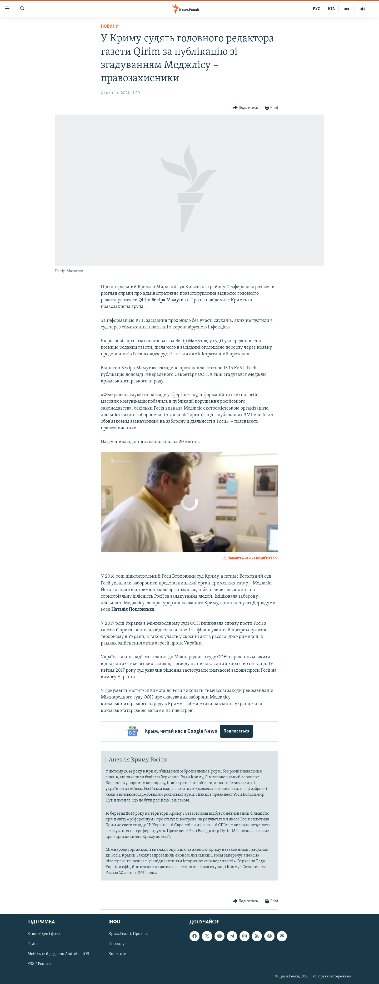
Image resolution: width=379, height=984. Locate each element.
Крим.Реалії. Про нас (128, 934)
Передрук (117, 944)
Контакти (117, 954)
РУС (316, 9)
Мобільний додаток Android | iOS (58, 954)
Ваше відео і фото (43, 934)
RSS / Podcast (39, 964)
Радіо (32, 944)
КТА (331, 9)
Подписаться (236, 731)
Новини (110, 26)
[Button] (245, 107)
